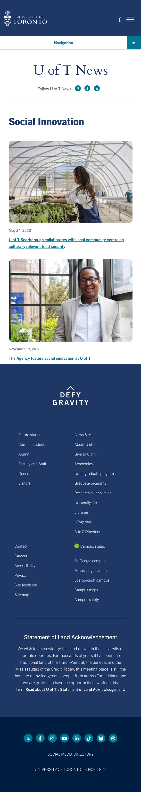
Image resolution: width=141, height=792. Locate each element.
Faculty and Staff (32, 463)
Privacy (20, 575)
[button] (120, 19)
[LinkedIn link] (76, 738)
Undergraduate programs (95, 473)
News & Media (87, 434)
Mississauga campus (91, 570)
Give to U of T (86, 453)
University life (86, 502)
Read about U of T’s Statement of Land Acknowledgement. (75, 689)
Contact (21, 546)
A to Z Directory (87, 531)
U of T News (70, 71)
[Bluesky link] (101, 738)
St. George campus (90, 560)
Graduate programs (90, 482)
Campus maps (86, 589)
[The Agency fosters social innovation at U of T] (71, 310)
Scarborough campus (92, 579)
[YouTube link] (64, 738)
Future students (31, 434)
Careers (21, 555)
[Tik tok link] (88, 738)
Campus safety (87, 599)
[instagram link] (97, 88)
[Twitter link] (78, 88)
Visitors (24, 482)
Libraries (82, 512)
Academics (84, 463)
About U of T (85, 444)
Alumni (24, 453)
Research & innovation (93, 492)
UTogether (83, 521)
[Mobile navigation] (130, 19)
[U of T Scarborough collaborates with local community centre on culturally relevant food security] (71, 195)
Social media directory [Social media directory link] (71, 754)
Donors (24, 473)
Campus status (92, 546)
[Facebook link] (87, 88)
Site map (22, 594)
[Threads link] (113, 738)
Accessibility (25, 565)
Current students (32, 444)
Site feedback (26, 584)
